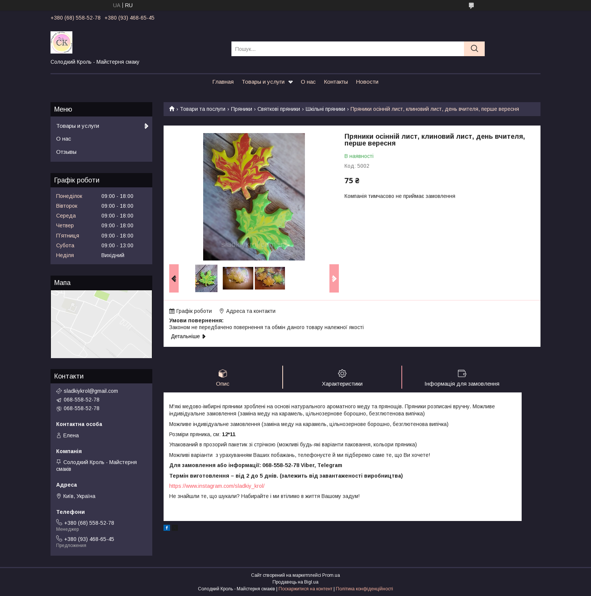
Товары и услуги (263, 81)
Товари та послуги (202, 109)
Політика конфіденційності (364, 588)
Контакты (336, 81)
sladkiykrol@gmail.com (91, 391)
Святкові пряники (278, 109)
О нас (308, 81)
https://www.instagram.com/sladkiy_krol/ (217, 486)
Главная (223, 81)
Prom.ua (331, 575)
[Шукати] (474, 48)
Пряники (241, 109)
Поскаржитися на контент (305, 588)
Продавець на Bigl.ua (295, 582)
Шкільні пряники (325, 109)
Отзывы (66, 152)
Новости (367, 81)
